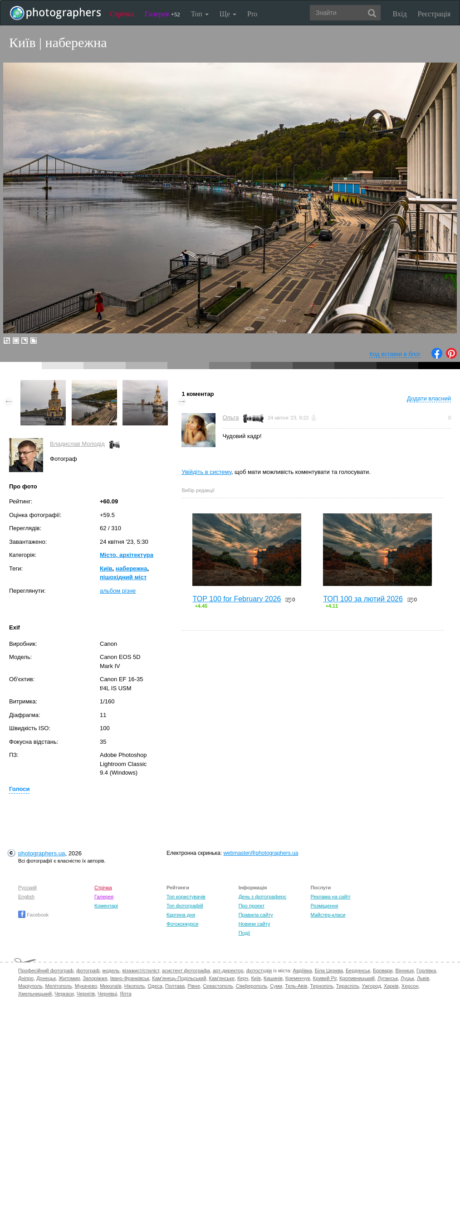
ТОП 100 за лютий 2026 (363, 599)
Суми (276, 986)
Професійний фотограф (45, 970)
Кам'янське (222, 978)
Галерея (162, 14)
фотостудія (259, 970)
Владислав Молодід (77, 443)
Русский (27, 887)
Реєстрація (434, 14)
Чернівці (107, 993)
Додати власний (429, 398)
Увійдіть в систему (206, 471)
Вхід (400, 14)
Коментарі (106, 905)
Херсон (409, 986)
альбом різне (118, 590)
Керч (242, 978)
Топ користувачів (186, 896)
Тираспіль (347, 986)
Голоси (19, 788)
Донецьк (46, 978)
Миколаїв (111, 986)
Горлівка (426, 970)
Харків (391, 986)
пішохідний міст (123, 577)
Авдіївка (302, 970)
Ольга (230, 417)
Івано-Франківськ (129, 978)
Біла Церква (329, 970)
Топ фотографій (184, 905)
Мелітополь (58, 986)
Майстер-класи (327, 914)
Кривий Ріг (325, 978)
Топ (200, 14)
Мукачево (86, 986)
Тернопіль (321, 986)
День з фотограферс (263, 896)
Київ (106, 568)
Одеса (154, 986)
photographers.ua (41, 853)
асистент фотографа (186, 970)
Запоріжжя (95, 978)
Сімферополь (251, 986)
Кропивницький (357, 978)
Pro (252, 14)
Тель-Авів (296, 986)
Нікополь (134, 986)
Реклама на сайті (330, 896)
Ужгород (371, 986)
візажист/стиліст (140, 970)
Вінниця (405, 970)
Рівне (193, 986)
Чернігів (86, 993)
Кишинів (273, 978)
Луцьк (407, 978)
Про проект (251, 905)
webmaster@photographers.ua (260, 853)
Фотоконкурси (182, 924)
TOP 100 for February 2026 (236, 599)
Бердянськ (358, 970)
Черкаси (63, 993)
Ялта (125, 993)
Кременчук (297, 978)
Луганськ (387, 978)
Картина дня (180, 914)
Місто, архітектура (126, 554)
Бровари (383, 970)
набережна (131, 568)
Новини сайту (254, 924)
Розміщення (324, 905)
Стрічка (122, 14)
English (26, 896)
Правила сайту (256, 914)
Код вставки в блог (395, 354)
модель (111, 970)
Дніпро (26, 978)
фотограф (87, 970)
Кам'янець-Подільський (179, 978)
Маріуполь (30, 986)
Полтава (175, 986)
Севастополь (218, 986)
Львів (423, 978)
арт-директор (228, 970)
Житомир (69, 978)
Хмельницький (35, 993)
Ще (228, 14)
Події (244, 933)
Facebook (33, 914)
